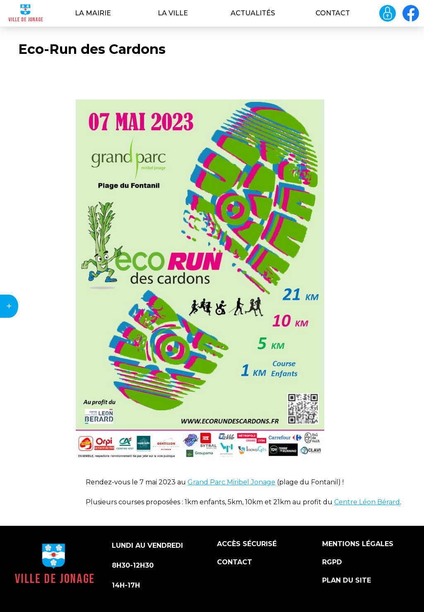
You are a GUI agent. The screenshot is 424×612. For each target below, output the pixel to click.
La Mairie (93, 13)
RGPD (332, 562)
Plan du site (346, 580)
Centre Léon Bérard (367, 502)
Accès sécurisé (247, 544)
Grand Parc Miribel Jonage (231, 482)
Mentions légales (357, 544)
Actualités (253, 13)
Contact (333, 13)
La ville (173, 13)
